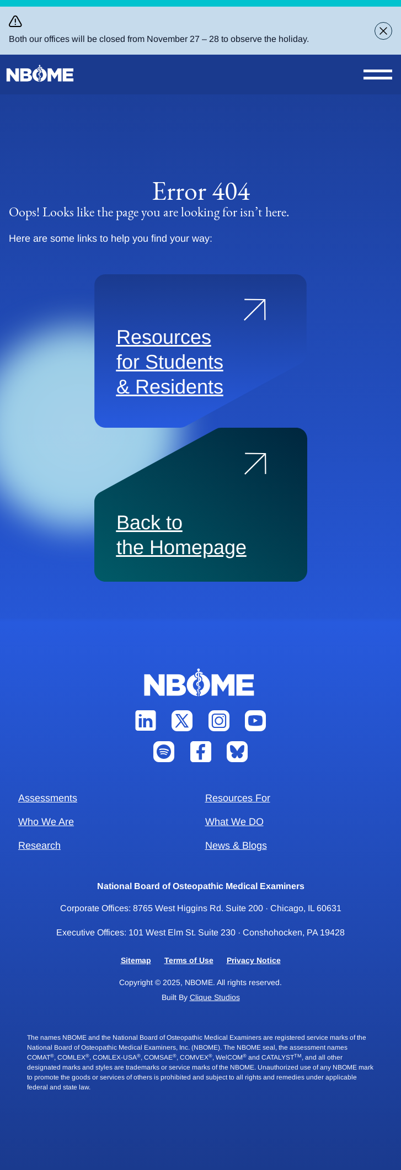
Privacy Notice (254, 960)
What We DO (234, 821)
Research (39, 845)
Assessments (47, 798)
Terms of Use (188, 960)
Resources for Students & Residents (169, 362)
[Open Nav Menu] (377, 74)
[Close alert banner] (383, 31)
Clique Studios (215, 997)
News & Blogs (236, 845)
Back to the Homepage (181, 535)
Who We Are (46, 821)
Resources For (237, 798)
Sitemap (136, 960)
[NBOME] (41, 73)
